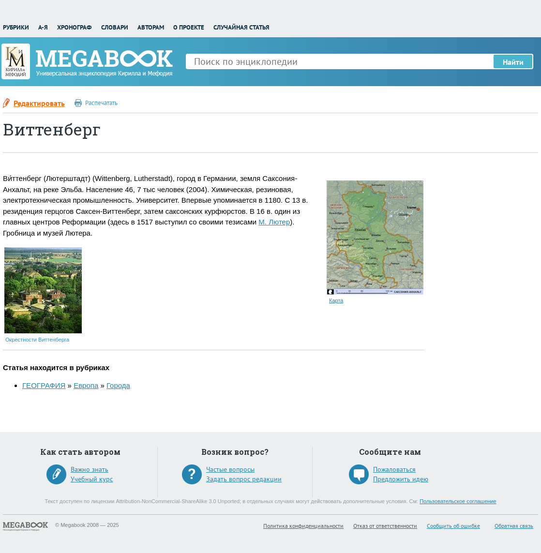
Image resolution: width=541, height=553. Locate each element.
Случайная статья (241, 27)
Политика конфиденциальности (303, 525)
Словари (114, 27)
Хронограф (74, 27)
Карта (336, 300)
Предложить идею (400, 479)
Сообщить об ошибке (453, 525)
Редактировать (39, 103)
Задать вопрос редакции (244, 479)
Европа (86, 385)
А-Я (43, 27)
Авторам (150, 27)
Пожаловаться (394, 469)
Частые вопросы (230, 469)
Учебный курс (92, 479)
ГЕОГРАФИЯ (43, 385)
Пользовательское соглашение (458, 501)
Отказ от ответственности (385, 525)
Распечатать (101, 103)
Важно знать (89, 469)
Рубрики (16, 27)
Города (118, 385)
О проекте (188, 27)
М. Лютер (274, 222)
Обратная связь (514, 525)
